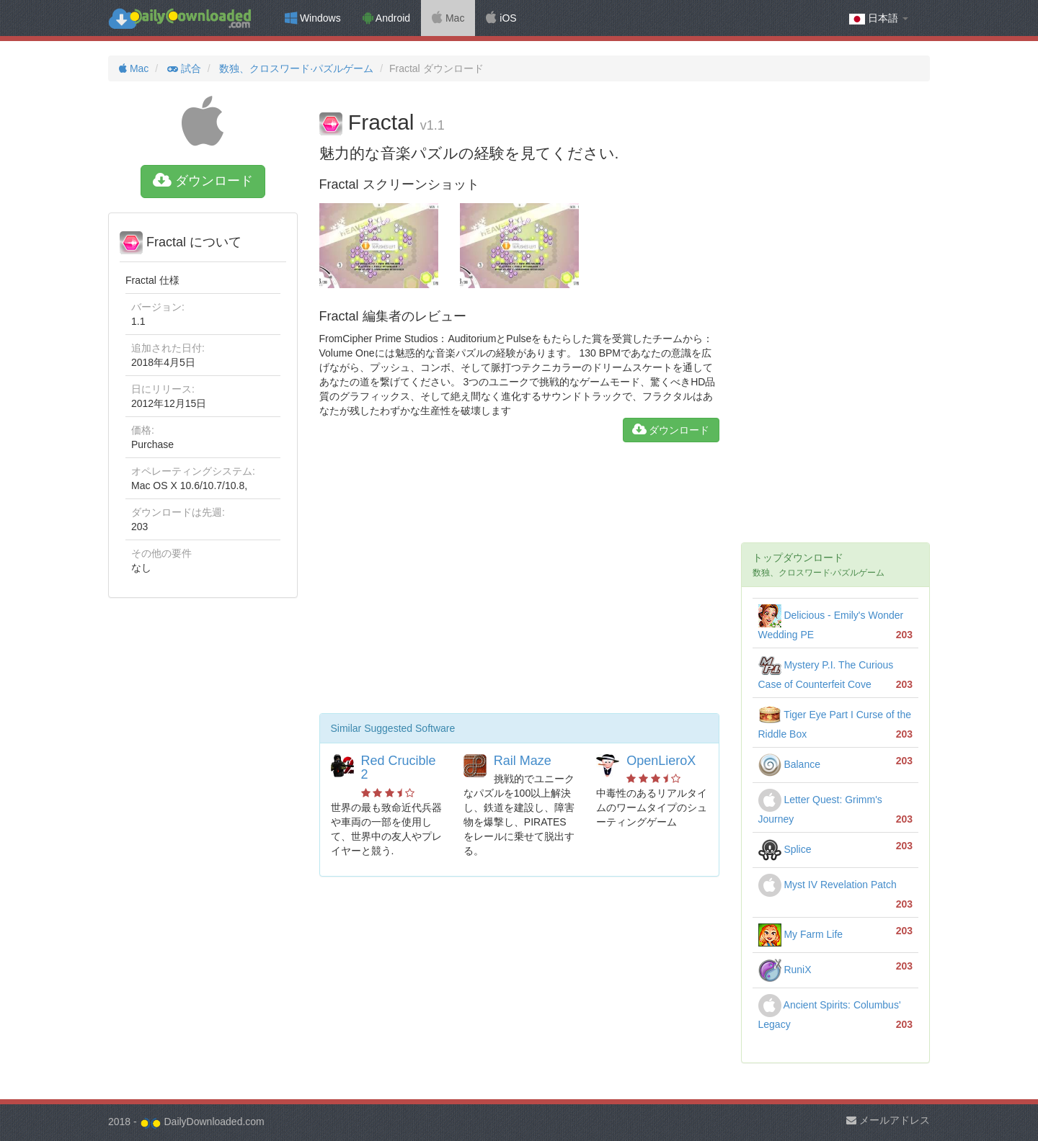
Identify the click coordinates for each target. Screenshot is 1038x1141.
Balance (789, 764)
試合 (182, 68)
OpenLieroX (661, 760)
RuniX (785, 969)
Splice (785, 849)
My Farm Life (800, 934)
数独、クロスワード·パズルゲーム (294, 68)
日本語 (878, 18)
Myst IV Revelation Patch (827, 884)
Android (386, 18)
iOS (501, 18)
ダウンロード (203, 181)
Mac (448, 18)
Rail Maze (522, 760)
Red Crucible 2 (398, 767)
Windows (313, 18)
